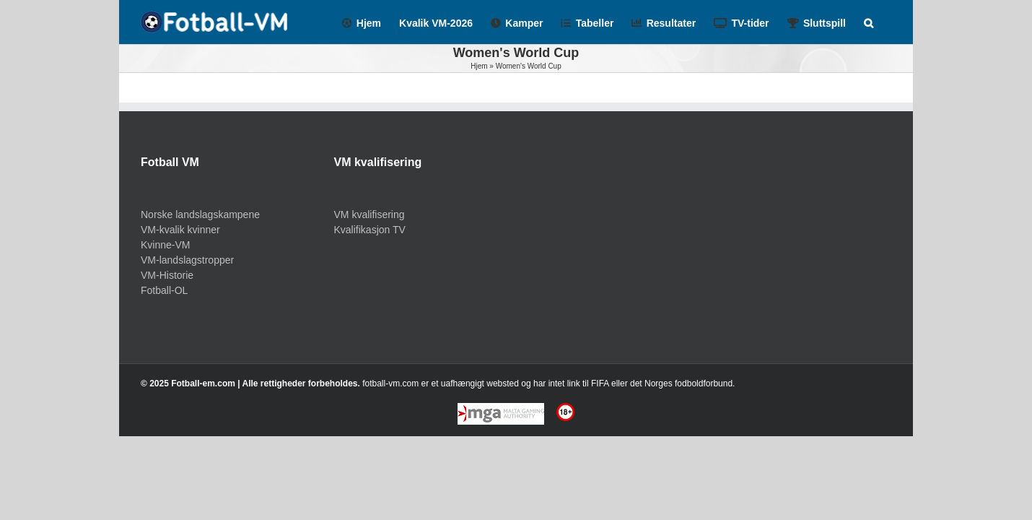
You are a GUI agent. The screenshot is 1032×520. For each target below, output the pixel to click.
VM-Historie (167, 275)
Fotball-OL (164, 290)
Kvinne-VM (165, 245)
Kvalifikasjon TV (370, 229)
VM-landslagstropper (187, 260)
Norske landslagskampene (200, 214)
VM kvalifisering (369, 214)
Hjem (479, 66)
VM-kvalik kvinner (180, 229)
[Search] (886, 21)
